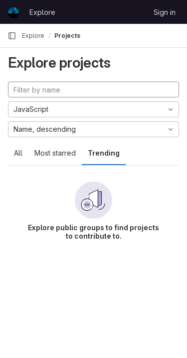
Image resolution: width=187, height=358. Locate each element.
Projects (67, 35)
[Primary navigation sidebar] (12, 36)
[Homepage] (13, 12)
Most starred (55, 153)
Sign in (165, 12)
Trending (104, 153)
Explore (42, 12)
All (18, 153)
